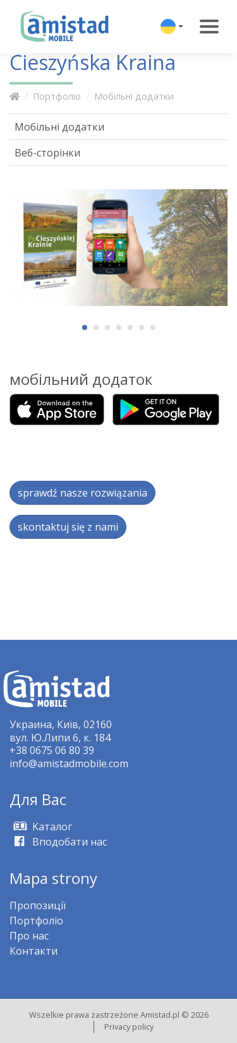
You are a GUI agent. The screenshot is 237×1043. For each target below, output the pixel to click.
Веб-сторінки (47, 153)
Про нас (29, 936)
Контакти (33, 951)
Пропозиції (37, 905)
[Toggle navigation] (209, 26)
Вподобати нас (58, 842)
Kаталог (40, 827)
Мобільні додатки (134, 96)
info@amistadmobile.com (68, 763)
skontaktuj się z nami (68, 527)
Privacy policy (129, 1026)
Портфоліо (57, 96)
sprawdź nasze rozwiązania (82, 493)
